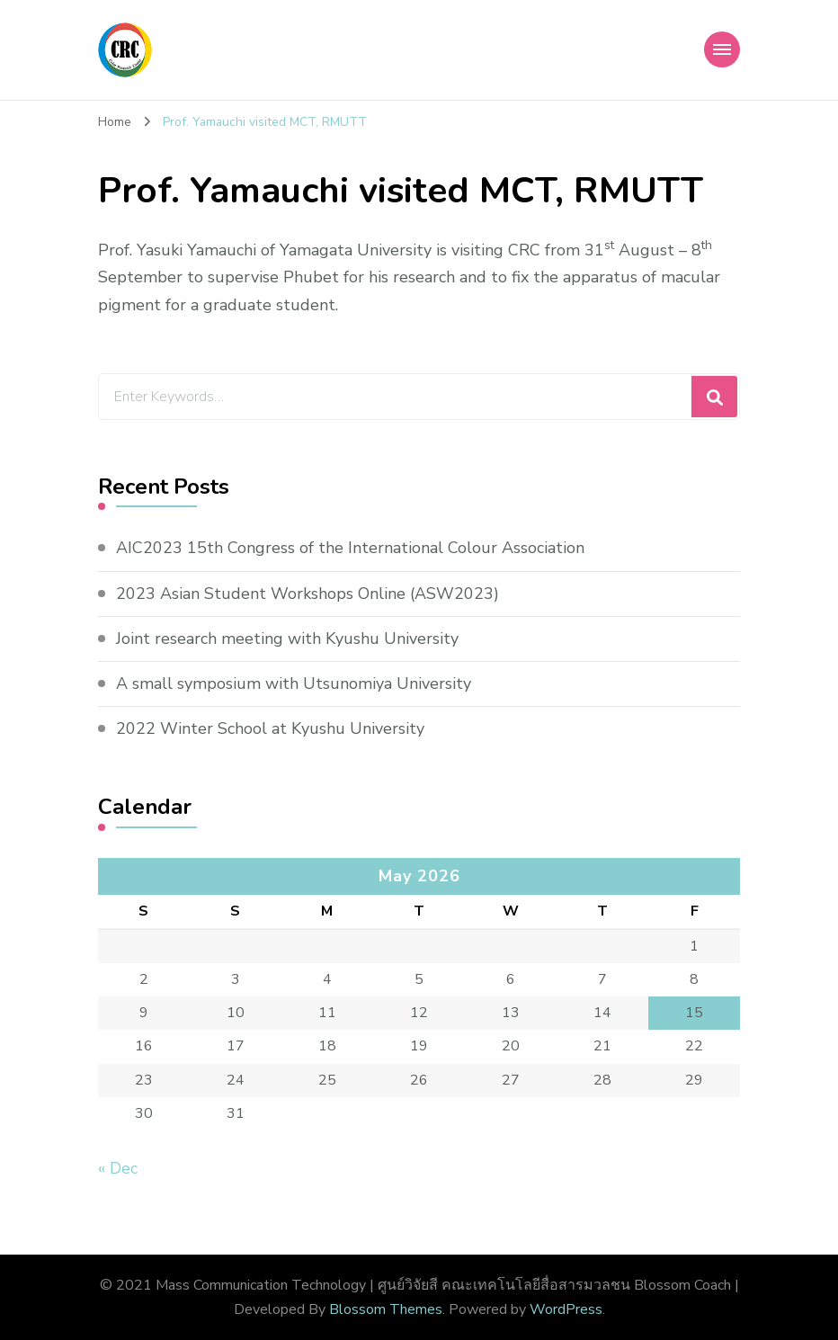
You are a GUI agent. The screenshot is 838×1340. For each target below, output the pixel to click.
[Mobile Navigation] (722, 49)
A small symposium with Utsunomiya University (293, 683)
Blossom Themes (385, 1309)
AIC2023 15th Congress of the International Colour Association (350, 547)
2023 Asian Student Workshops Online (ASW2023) (307, 593)
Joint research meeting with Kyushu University (287, 638)
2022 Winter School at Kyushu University (270, 728)
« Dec (118, 1168)
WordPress (566, 1309)
